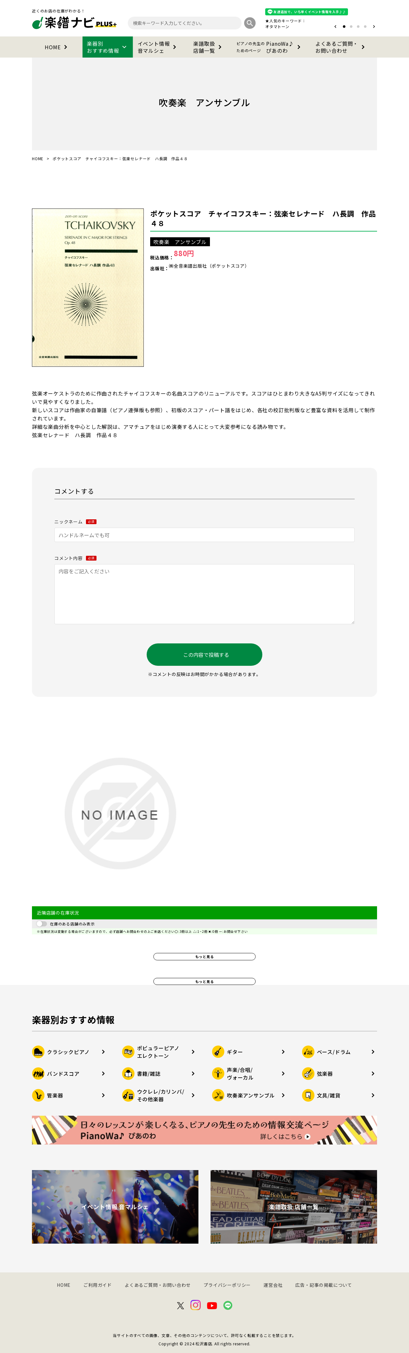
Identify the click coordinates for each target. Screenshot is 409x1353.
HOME (57, 47)
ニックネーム (75, 521)
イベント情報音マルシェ (158, 47)
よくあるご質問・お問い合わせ (341, 47)
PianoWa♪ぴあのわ (269, 47)
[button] (335, 26)
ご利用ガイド (97, 1285)
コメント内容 (75, 558)
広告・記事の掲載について (323, 1285)
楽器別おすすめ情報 (107, 47)
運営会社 (273, 1285)
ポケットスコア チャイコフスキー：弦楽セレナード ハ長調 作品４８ (263, 218)
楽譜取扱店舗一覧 (208, 47)
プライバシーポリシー (227, 1285)
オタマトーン (277, 26)
